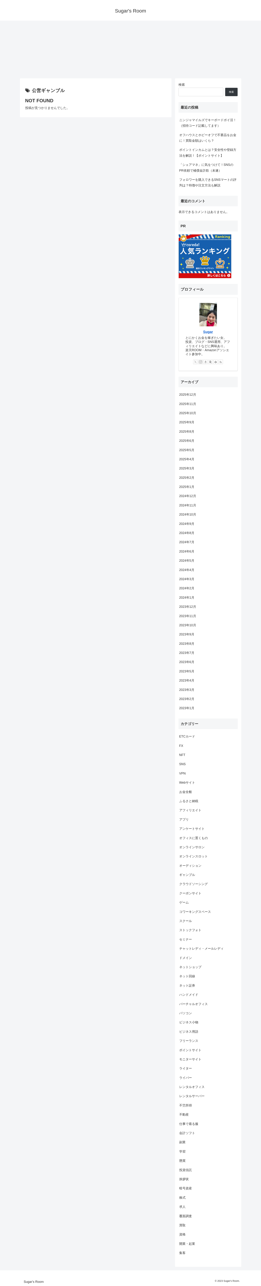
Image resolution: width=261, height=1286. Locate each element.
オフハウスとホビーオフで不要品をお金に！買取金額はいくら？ (207, 137)
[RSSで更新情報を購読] (220, 362)
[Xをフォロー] (195, 362)
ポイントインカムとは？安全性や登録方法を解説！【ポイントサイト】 (207, 152)
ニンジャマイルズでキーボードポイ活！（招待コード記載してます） (207, 122)
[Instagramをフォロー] (200, 362)
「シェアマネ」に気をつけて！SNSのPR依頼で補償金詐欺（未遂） (206, 167)
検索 (182, 84)
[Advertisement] (130, 49)
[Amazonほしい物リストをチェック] (205, 362)
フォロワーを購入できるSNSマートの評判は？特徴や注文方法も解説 (208, 182)
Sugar (208, 332)
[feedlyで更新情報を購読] (215, 362)
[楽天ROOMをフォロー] (210, 362)
